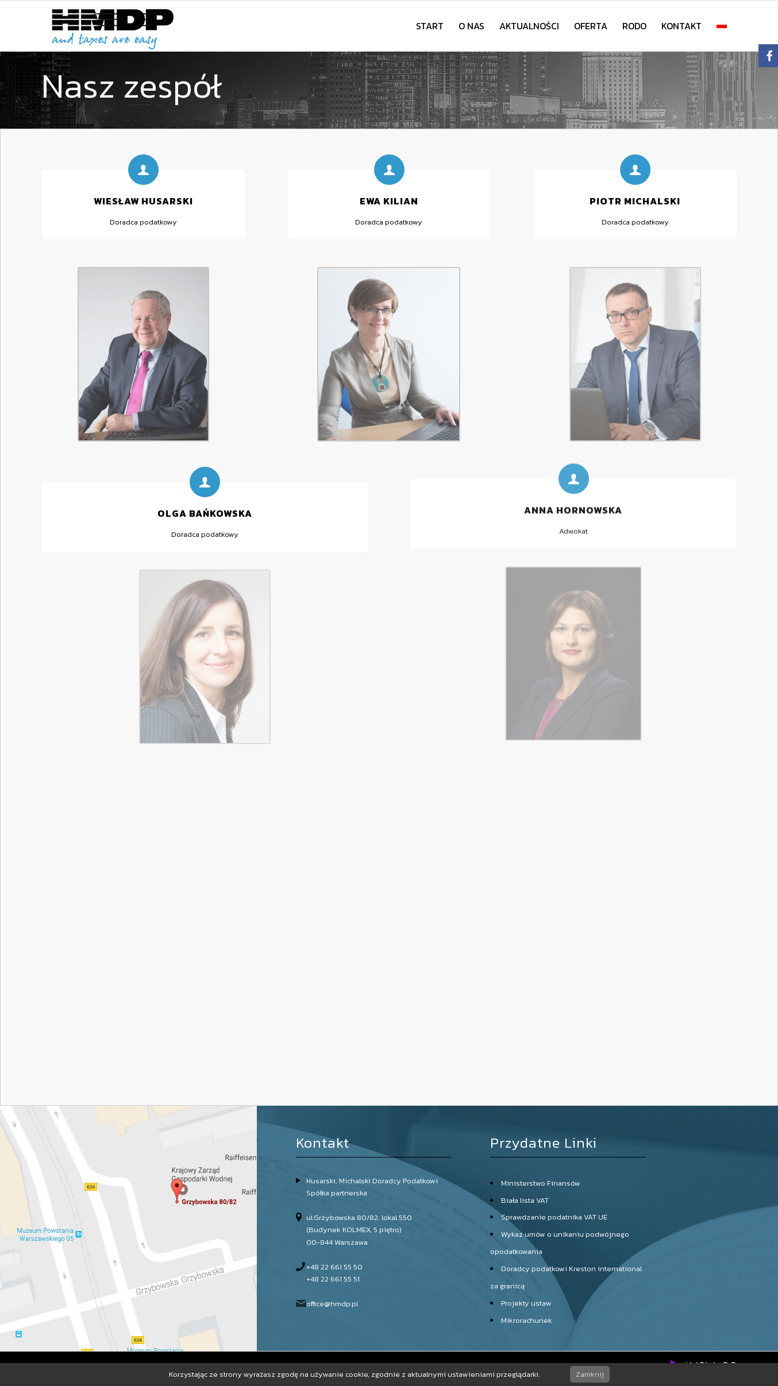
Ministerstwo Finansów (540, 1183)
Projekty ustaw (526, 1303)
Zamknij (590, 1374)
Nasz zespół (131, 85)
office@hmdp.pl (332, 1303)
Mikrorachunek (526, 1320)
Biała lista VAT (525, 1200)
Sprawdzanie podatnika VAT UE (554, 1216)
